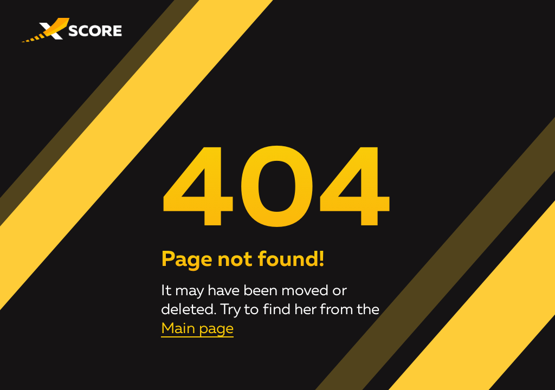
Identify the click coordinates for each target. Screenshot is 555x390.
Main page (197, 328)
